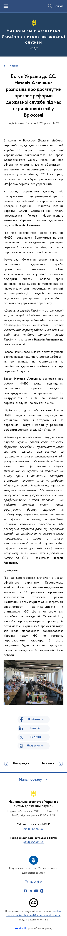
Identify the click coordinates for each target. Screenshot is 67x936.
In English (36, 882)
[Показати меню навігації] (5, 6)
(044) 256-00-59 (33, 842)
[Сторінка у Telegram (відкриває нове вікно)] (31, 891)
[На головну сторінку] (33, 34)
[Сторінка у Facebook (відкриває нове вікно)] (25, 891)
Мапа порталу (30, 780)
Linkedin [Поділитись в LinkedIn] (35, 728)
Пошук (58, 6)
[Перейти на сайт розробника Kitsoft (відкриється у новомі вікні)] (21, 928)
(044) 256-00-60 (33, 829)
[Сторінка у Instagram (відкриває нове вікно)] (42, 891)
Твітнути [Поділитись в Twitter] (35, 737)
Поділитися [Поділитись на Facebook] (35, 719)
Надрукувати (35, 745)
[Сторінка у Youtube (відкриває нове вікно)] (36, 891)
